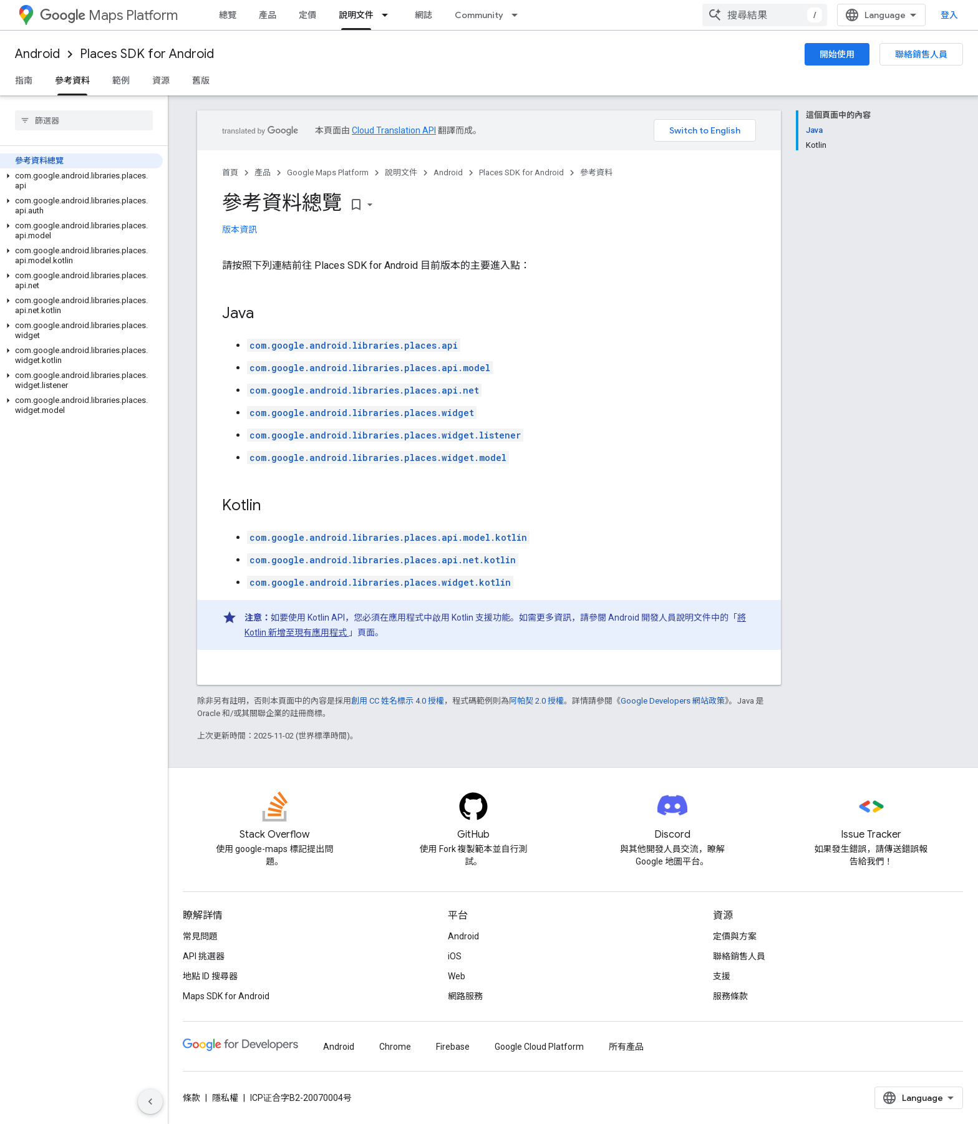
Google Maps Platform (328, 172)
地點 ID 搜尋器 (210, 976)
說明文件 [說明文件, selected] (356, 15)
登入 (949, 15)
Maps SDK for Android (226, 996)
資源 (161, 80)
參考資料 (596, 172)
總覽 (227, 15)
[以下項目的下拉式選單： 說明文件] (389, 15)
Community (479, 15)
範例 (121, 80)
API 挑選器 (204, 956)
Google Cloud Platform (539, 1047)
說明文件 (401, 172)
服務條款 (730, 996)
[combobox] (764, 15)
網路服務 (465, 996)
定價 (307, 15)
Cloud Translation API (394, 130)
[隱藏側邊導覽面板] (150, 1101)
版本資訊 (239, 230)
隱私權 (225, 1098)
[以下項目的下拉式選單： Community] (518, 15)
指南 (23, 80)
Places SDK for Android (147, 54)
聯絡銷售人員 (921, 54)
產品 (267, 15)
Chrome (395, 1047)
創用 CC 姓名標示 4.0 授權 (397, 700)
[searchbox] (84, 120)
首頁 (230, 172)
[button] (81, 180)
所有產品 (626, 1047)
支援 (721, 976)
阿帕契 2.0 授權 (536, 700)
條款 (191, 1098)
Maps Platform (109, 15)
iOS (455, 956)
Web (456, 976)
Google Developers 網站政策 (673, 700)
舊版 (201, 80)
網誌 (423, 15)
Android (37, 54)
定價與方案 (735, 936)
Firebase (453, 1047)
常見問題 (200, 936)
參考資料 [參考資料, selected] (72, 80)
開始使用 (837, 54)
